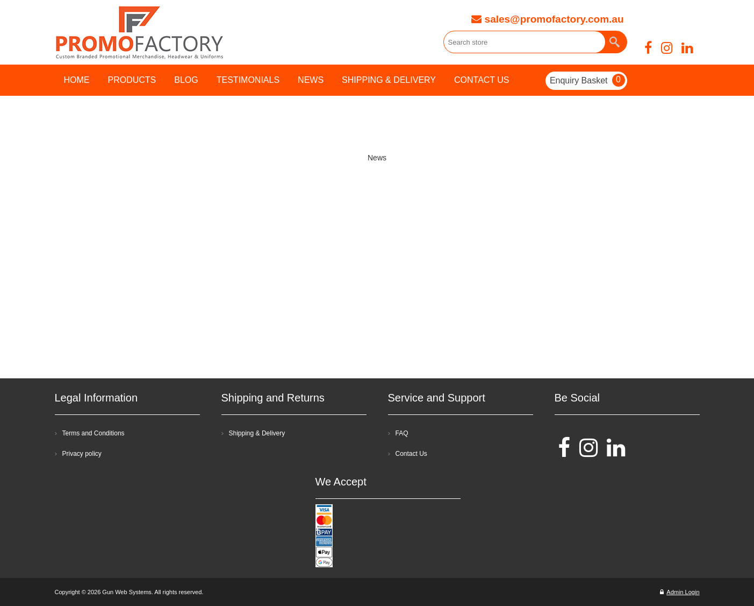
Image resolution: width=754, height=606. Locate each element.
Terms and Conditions (93, 433)
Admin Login (679, 592)
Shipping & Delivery (257, 433)
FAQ (402, 433)
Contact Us (411, 453)
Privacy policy (82, 453)
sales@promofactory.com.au (547, 19)
